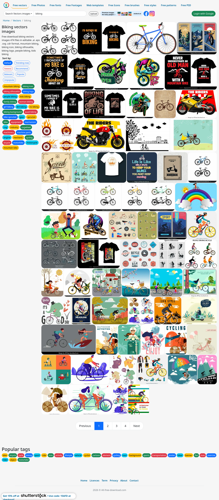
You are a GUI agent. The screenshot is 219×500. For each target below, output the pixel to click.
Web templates (95, 5)
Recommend (22, 68)
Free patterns (168, 5)
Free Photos (38, 5)
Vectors (17, 20)
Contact (134, 480)
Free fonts (55, 5)
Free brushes (132, 5)
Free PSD (186, 5)
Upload (93, 13)
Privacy (114, 480)
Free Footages (74, 5)
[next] (137, 426)
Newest (7, 68)
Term (104, 480)
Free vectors (20, 5)
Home (6, 20)
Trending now (22, 62)
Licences (94, 480)
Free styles (150, 5)
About (123, 480)
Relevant (8, 74)
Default (7, 62)
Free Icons (114, 5)
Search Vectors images (17, 13)
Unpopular (9, 80)
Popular (20, 74)
